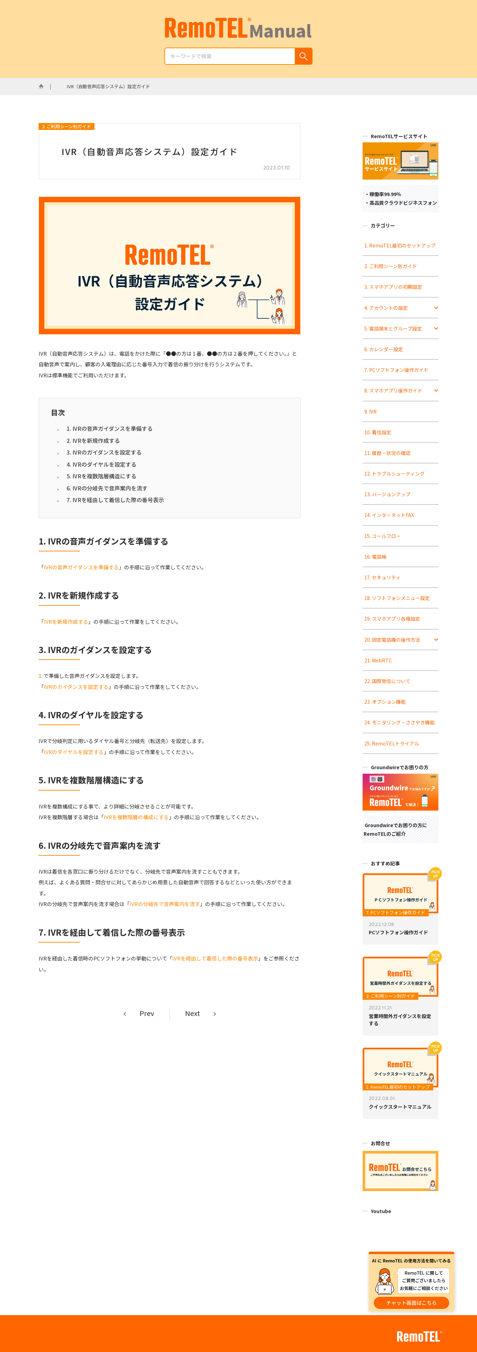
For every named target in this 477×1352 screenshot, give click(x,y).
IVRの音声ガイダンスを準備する (81, 567)
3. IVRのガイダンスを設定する (104, 452)
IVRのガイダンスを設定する (76, 686)
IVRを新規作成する (66, 621)
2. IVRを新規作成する (93, 440)
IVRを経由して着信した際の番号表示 (215, 958)
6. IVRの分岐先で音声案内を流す (107, 488)
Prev (147, 1013)
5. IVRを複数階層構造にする (101, 476)
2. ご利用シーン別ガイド (66, 126)
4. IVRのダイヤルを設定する (101, 464)
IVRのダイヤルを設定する (74, 751)
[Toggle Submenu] (436, 308)
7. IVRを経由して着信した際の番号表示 (115, 500)
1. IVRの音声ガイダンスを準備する (110, 428)
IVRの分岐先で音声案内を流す (165, 903)
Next (192, 1013)
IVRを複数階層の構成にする (136, 817)
